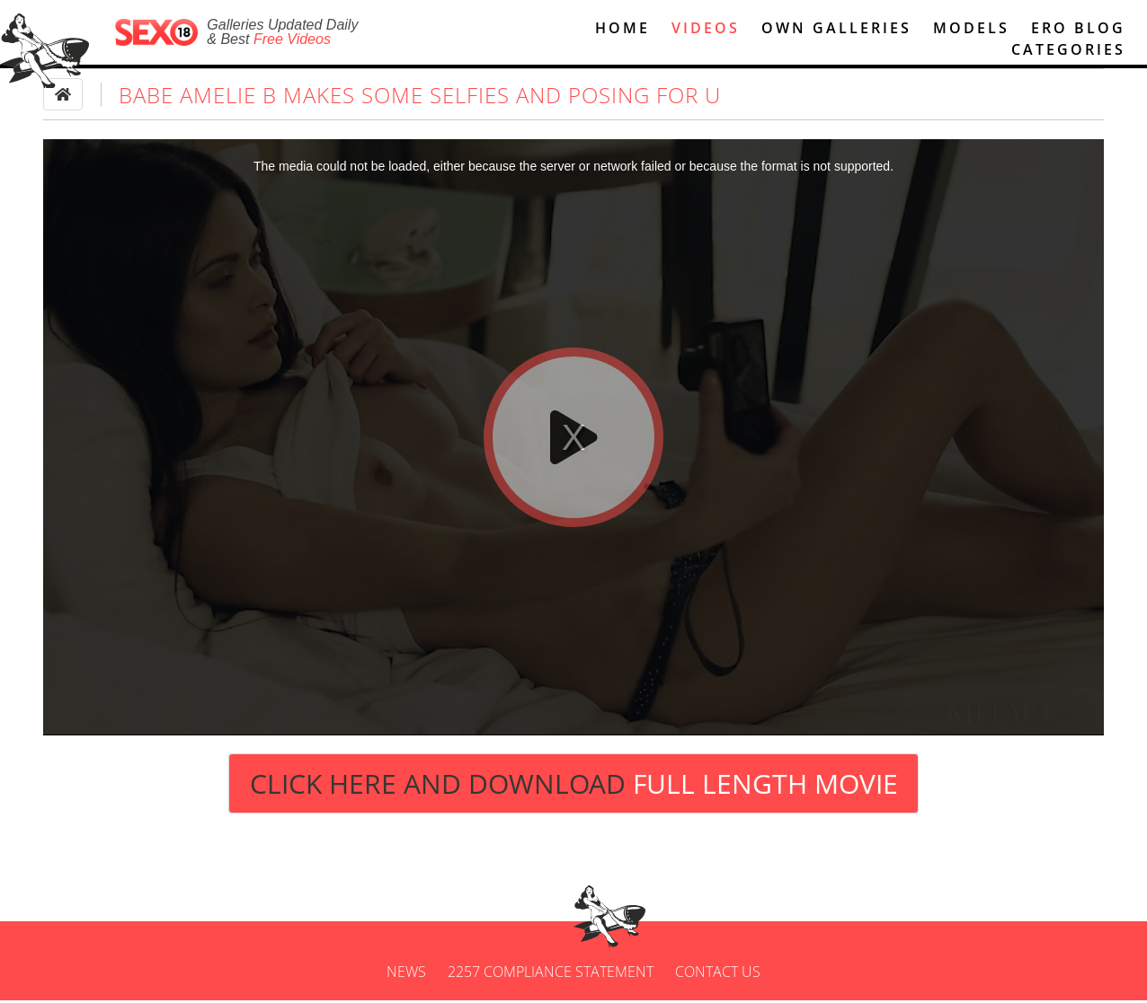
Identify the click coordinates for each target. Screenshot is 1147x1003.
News (406, 974)
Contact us (717, 974)
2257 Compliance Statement (551, 974)
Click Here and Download (574, 786)
